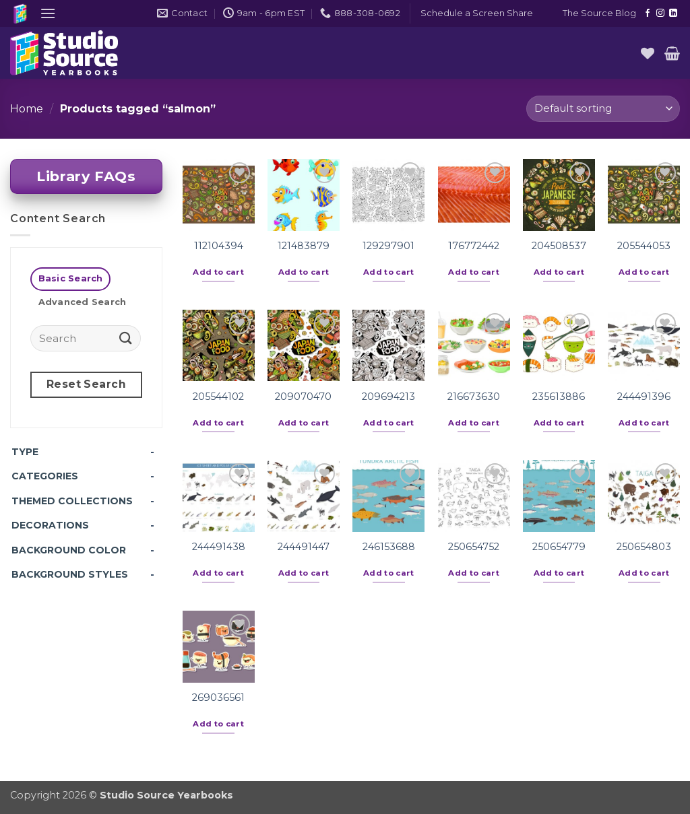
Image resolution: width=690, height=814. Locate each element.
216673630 (473, 397)
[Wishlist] (647, 53)
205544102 (218, 397)
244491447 (304, 547)
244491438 (218, 547)
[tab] (70, 279)
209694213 (388, 397)
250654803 (644, 547)
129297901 (388, 246)
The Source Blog (599, 13)
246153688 (389, 547)
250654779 (559, 547)
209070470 (303, 397)
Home (26, 108)
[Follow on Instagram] (660, 13)
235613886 (558, 397)
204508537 (559, 246)
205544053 (643, 246)
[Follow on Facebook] (648, 13)
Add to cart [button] (218, 272)
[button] (48, 13)
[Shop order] (603, 109)
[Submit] (126, 338)
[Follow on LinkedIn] (673, 13)
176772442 (473, 246)
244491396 (643, 397)
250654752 (473, 547)
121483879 (304, 246)
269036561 (218, 697)
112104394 (218, 246)
